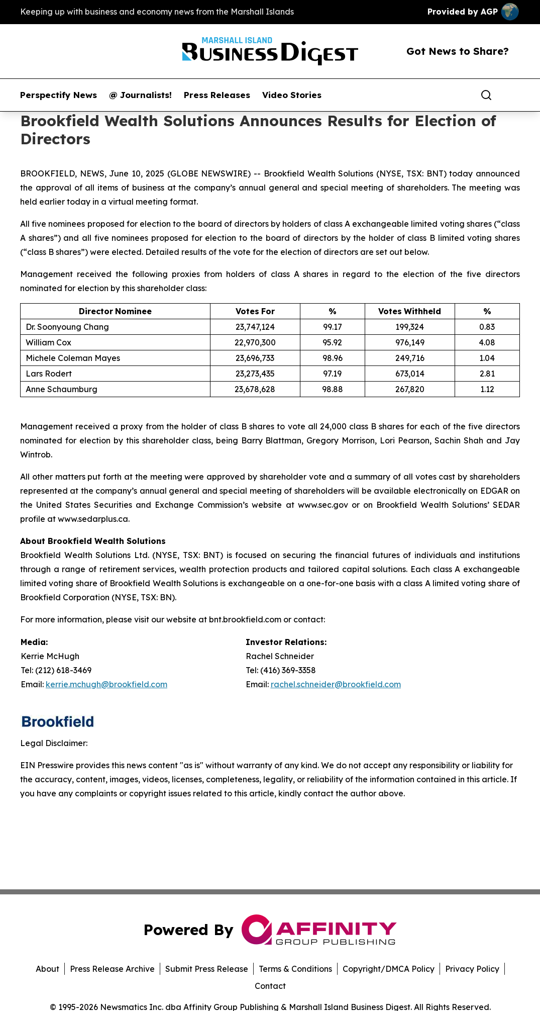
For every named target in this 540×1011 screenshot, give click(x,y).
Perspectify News (58, 95)
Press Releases (217, 95)
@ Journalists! (140, 95)
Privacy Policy (472, 969)
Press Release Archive (112, 969)
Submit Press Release (206, 969)
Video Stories (291, 95)
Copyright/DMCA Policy (389, 969)
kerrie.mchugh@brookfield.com (106, 684)
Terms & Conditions (295, 969)
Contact (270, 986)
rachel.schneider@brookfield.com (336, 684)
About (47, 969)
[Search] (486, 95)
